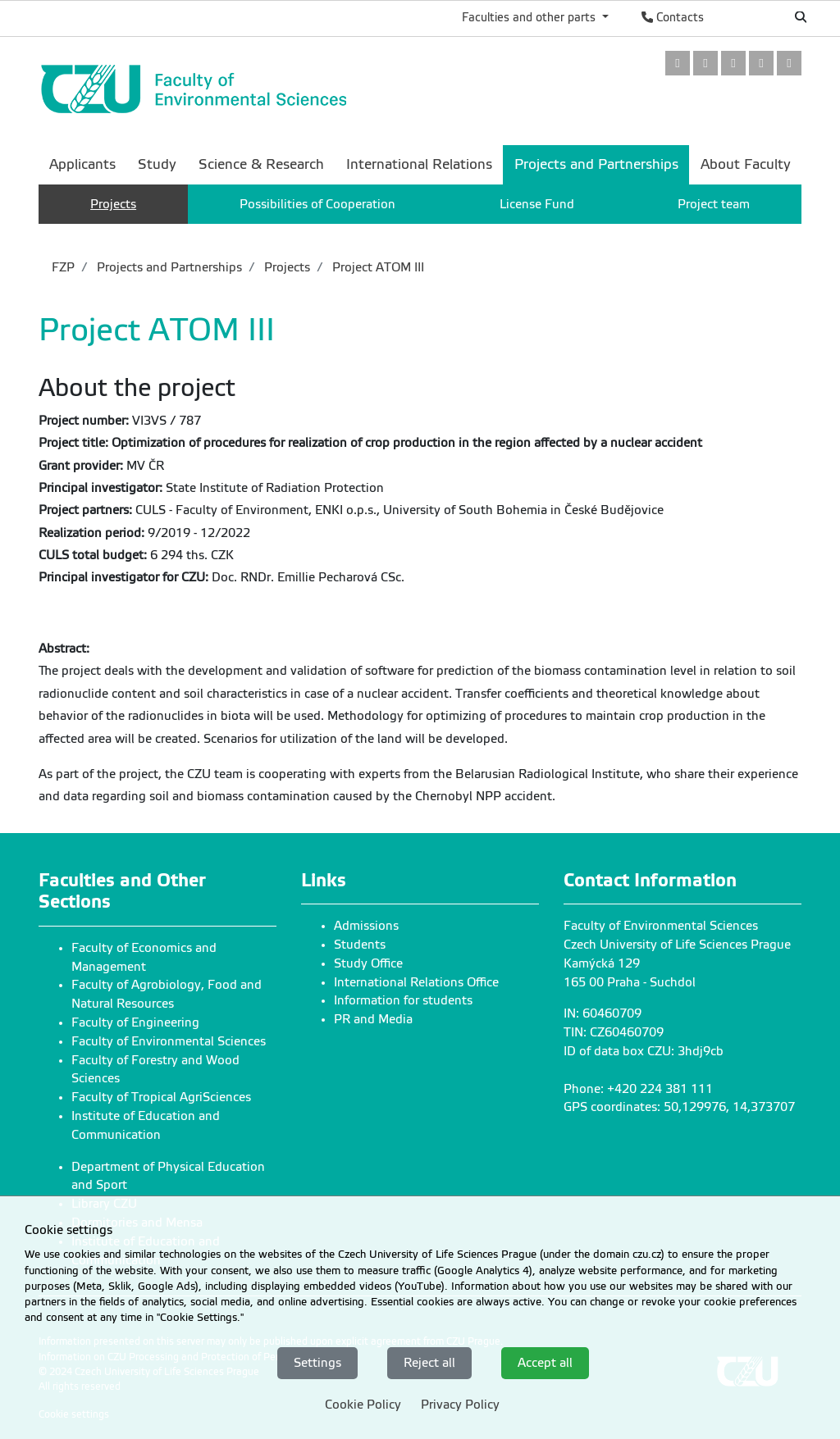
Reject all (429, 1362)
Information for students (403, 1000)
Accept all (545, 1362)
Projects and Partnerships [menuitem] (596, 164)
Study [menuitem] (157, 164)
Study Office (368, 963)
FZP (63, 267)
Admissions (366, 925)
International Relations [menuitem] (419, 164)
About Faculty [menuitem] (746, 164)
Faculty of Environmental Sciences (168, 1041)
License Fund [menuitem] (537, 204)
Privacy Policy (460, 1404)
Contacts (672, 17)
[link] (677, 64)
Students (360, 944)
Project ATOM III (376, 267)
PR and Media (373, 1019)
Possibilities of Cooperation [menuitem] (317, 204)
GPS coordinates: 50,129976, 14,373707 (679, 1106)
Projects (285, 267)
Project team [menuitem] (714, 204)
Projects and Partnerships (168, 267)
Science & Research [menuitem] (261, 164)
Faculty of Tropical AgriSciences (161, 1097)
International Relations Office (416, 982)
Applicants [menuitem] (82, 164)
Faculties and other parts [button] (530, 17)
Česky (746, 17)
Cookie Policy (363, 1404)
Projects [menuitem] (113, 204)
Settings (317, 1362)
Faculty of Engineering (135, 1022)
